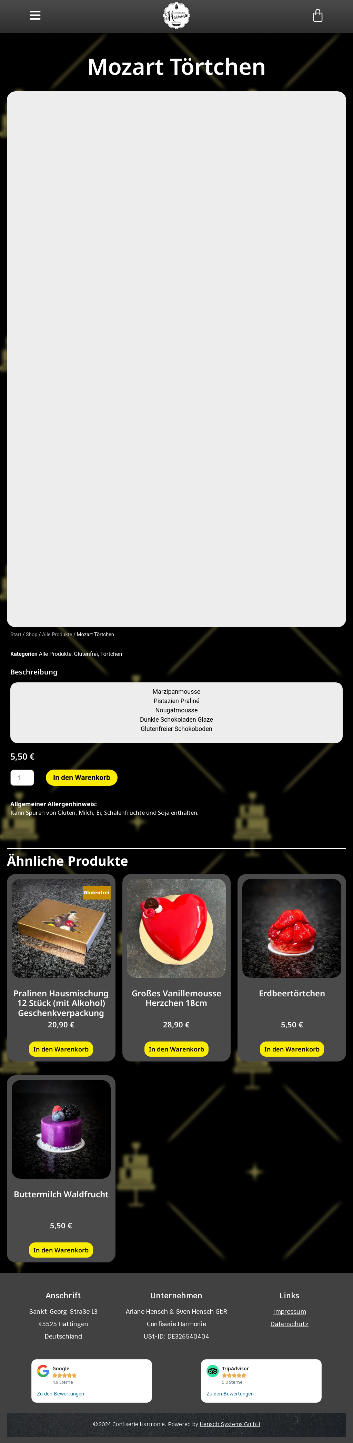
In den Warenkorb (81, 776)
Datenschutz (290, 1323)
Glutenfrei (86, 653)
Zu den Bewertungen (60, 1392)
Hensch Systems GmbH (230, 1423)
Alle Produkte (57, 633)
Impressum (289, 1310)
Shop (32, 633)
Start (15, 633)
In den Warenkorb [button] (61, 1048)
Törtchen (111, 653)
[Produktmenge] (22, 777)
